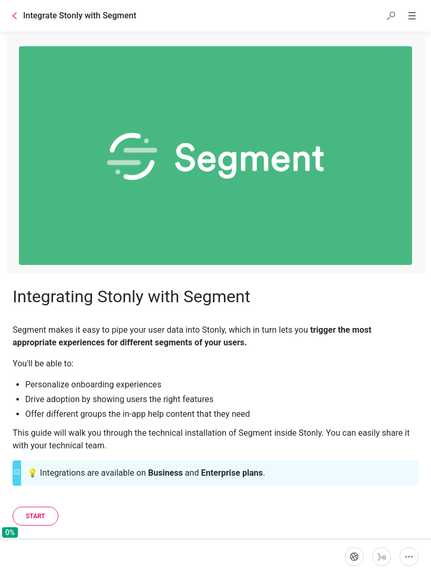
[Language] (354, 556)
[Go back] (14, 15)
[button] (391, 15)
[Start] (35, 516)
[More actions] (408, 556)
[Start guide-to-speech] (381, 556)
